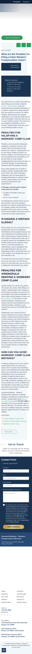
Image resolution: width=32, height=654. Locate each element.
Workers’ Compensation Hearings (15, 421)
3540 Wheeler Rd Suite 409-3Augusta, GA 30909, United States (13, 636)
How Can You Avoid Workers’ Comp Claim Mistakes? (14, 89)
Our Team (4, 597)
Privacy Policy (25, 520)
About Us (4, 594)
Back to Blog (9, 432)
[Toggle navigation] (28, 8)
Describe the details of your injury (12, 489)
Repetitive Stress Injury (11, 424)
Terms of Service (14, 522)
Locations (20, 591)
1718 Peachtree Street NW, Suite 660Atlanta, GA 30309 (14, 624)
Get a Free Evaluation (12, 38)
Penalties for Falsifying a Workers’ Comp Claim (15, 83)
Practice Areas (22, 602)
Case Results (21, 594)
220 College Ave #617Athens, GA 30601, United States (12, 630)
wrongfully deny (8, 299)
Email (5, 475)
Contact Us (26, 2)
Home (3, 591)
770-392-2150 (18, 515)
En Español (16, 2)
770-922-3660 (6, 610)
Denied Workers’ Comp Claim (13, 419)
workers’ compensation (9, 106)
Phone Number (7, 482)
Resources (20, 597)
